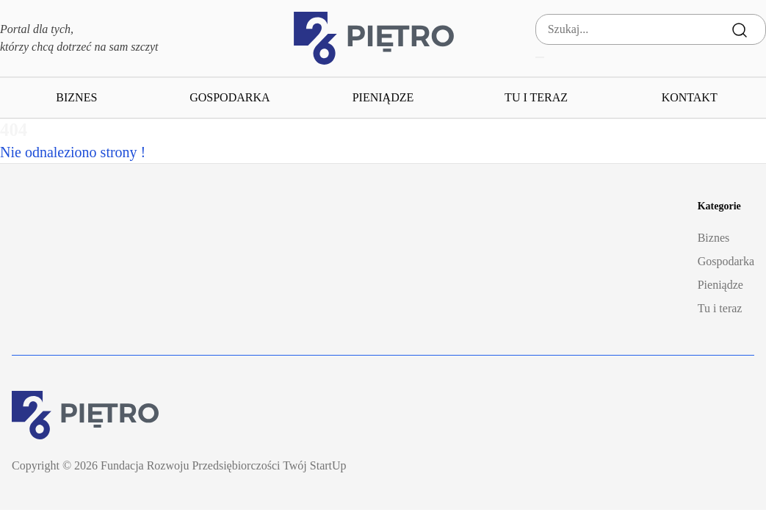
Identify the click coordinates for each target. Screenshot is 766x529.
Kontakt (690, 97)
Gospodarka (229, 97)
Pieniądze (383, 97)
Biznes (76, 97)
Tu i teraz (536, 97)
